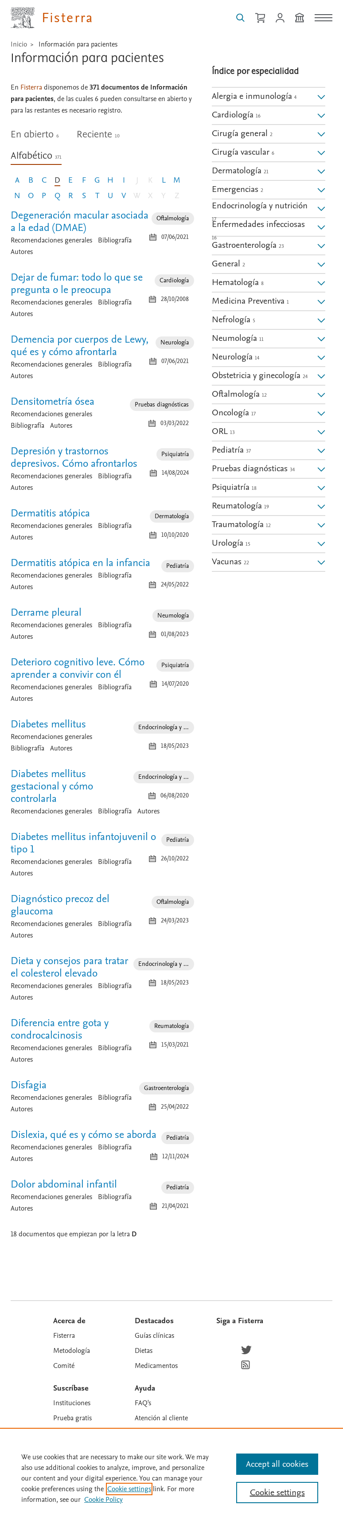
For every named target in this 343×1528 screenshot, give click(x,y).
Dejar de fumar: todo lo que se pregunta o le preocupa (77, 283)
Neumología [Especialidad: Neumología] (173, 615)
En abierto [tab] (35, 134)
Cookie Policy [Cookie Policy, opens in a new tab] (103, 1500)
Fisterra (64, 1335)
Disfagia (29, 1085)
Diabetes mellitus (48, 724)
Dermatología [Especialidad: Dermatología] (172, 516)
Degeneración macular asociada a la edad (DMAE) (79, 221)
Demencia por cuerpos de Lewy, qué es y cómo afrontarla (79, 345)
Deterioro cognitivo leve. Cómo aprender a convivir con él (77, 668)
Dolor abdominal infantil (64, 1184)
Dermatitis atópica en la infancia (80, 563)
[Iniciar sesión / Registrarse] (280, 18)
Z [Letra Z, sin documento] (177, 196)
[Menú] (323, 18)
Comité (63, 1366)
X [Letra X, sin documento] (150, 196)
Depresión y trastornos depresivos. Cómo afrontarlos (74, 457)
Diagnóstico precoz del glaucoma (60, 905)
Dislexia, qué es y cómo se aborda (83, 1134)
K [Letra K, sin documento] (150, 180)
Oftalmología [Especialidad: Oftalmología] (172, 218)
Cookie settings (129, 1489)
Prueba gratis (72, 1418)
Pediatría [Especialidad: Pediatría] (177, 566)
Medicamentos (156, 1366)
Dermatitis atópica (50, 513)
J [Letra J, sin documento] (137, 180)
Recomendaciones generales (51, 240)
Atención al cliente (161, 1418)
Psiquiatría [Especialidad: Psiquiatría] (175, 454)
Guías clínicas (154, 1335)
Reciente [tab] (98, 134)
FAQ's (143, 1403)
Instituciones (71, 1403)
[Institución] (300, 18)
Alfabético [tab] (36, 156)
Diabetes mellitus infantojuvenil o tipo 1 (83, 843)
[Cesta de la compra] (260, 18)
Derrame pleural (46, 612)
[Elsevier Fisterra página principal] (52, 17)
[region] (171, 1478)
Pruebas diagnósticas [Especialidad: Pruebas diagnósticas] (162, 404)
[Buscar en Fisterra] (240, 18)
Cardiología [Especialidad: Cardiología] (174, 280)
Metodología (71, 1351)
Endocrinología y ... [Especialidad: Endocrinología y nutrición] (163, 727)
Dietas (143, 1351)
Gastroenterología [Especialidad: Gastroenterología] (166, 1088)
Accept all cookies (277, 1464)
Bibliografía (115, 240)
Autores (22, 252)
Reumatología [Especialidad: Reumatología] (171, 1026)
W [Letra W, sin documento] (136, 196)
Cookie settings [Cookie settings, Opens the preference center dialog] (277, 1492)
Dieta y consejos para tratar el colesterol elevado (69, 967)
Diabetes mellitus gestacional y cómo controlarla (52, 786)
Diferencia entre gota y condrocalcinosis (60, 1029)
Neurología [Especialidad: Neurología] (174, 342)
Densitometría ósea (52, 401)
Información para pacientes (78, 44)
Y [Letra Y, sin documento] (163, 196)
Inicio (19, 44)
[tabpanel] (102, 720)
